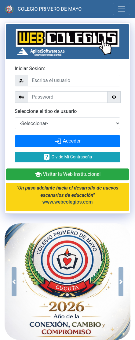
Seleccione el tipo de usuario (46, 111)
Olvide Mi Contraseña (67, 157)
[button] (14, 281)
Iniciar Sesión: (30, 68)
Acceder (67, 141)
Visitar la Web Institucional (68, 174)
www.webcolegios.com (67, 202)
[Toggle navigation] (121, 9)
